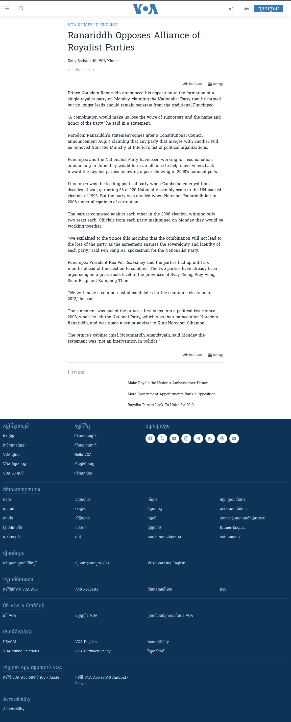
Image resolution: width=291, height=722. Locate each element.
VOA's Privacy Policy (93, 651)
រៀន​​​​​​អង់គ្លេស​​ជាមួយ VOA (92, 563)
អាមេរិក (8, 518)
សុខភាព (80, 528)
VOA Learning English (166, 563)
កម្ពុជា (7, 500)
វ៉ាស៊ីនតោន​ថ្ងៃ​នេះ (14, 445)
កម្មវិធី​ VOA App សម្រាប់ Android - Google (102, 680)
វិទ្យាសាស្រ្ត (155, 509)
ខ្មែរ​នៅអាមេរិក (12, 528)
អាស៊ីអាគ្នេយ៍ (11, 537)
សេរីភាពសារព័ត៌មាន (233, 509)
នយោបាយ (82, 500)
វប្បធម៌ (152, 518)
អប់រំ (78, 537)
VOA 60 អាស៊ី (13, 473)
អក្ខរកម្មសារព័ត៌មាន (233, 500)
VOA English (86, 642)
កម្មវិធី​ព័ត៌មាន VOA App (20, 589)
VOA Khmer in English (93, 25)
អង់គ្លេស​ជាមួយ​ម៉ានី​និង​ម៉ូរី (20, 563)
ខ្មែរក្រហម (154, 528)
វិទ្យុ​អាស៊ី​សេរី (156, 651)
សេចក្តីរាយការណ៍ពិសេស (164, 537)
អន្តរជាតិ (8, 509)
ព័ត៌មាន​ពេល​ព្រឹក (85, 436)
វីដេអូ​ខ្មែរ (8, 436)
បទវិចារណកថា (230, 537)
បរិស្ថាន (153, 500)
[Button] (192, 84)
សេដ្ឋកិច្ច (80, 509)
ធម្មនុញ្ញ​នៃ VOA (86, 616)
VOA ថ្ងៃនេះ (11, 455)
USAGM (9, 642)
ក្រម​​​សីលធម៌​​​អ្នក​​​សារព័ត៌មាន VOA (170, 616)
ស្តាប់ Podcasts (86, 589)
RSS (223, 589)
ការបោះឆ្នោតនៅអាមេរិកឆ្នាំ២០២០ (242, 518)
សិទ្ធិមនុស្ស (82, 518)
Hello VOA (83, 455)
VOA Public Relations (21, 651)
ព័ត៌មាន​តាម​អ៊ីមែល (160, 589)
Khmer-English (233, 528)
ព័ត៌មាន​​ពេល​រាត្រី (85, 445)
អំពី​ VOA (9, 616)
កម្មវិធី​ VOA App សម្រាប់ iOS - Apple (31, 677)
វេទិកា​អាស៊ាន (83, 473)
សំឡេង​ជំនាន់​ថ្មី (84, 464)
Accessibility (158, 642)
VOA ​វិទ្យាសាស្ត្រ (14, 464)
